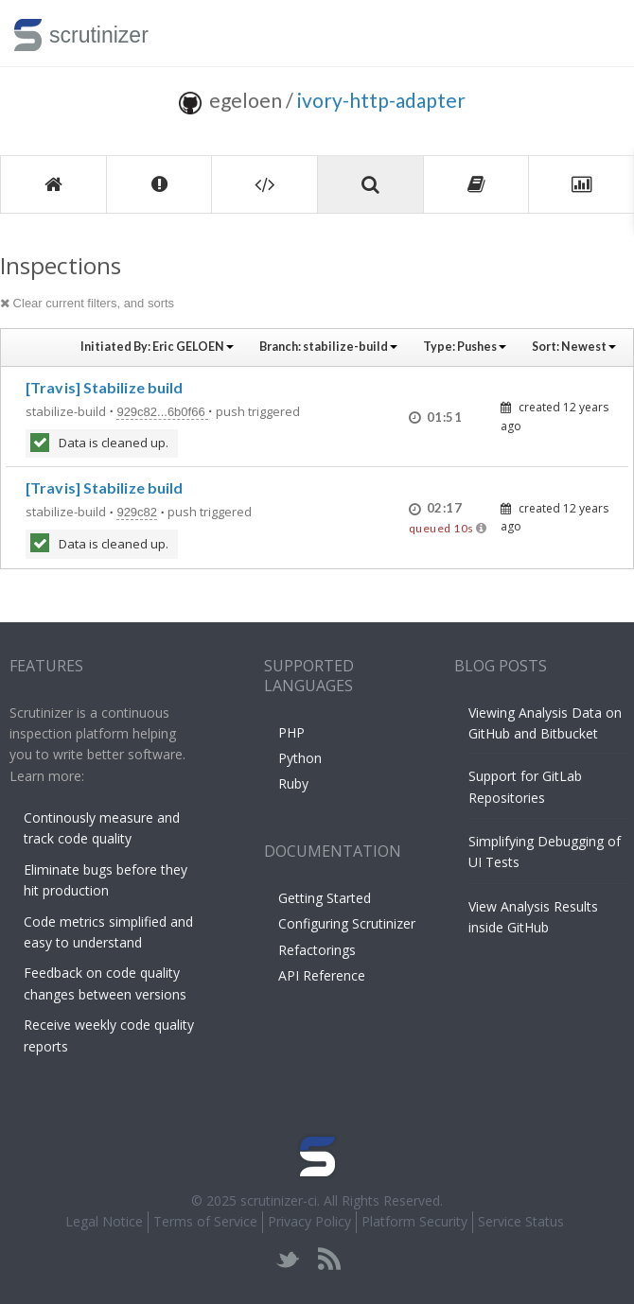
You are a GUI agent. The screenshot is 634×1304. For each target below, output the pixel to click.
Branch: (328, 346)
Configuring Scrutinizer (346, 923)
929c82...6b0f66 (162, 412)
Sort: (574, 346)
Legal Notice (104, 1221)
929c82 (136, 512)
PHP (291, 732)
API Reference (321, 975)
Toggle (597, 33)
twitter (288, 1259)
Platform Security (414, 1221)
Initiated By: (157, 346)
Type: (464, 346)
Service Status (521, 1221)
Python (300, 758)
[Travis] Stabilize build (104, 387)
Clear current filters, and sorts (87, 303)
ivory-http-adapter (381, 100)
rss (329, 1259)
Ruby (293, 783)
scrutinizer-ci (278, 1200)
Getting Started (324, 898)
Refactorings (317, 950)
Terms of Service (205, 1221)
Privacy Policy (309, 1221)
